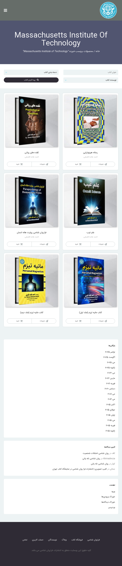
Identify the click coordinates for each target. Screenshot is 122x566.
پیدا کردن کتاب (31, 80)
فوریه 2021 (110, 383)
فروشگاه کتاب (77, 540)
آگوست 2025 (109, 357)
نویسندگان (52, 540)
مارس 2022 (110, 378)
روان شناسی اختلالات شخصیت (96, 453)
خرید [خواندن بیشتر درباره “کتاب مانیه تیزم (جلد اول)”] (76, 321)
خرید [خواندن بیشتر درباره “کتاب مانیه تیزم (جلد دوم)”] (17, 321)
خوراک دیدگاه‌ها (108, 502)
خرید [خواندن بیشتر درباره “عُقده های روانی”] (17, 164)
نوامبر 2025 (110, 352)
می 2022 (111, 373)
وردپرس (111, 507)
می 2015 (111, 420)
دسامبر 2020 (110, 389)
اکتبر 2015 (110, 404)
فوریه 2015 (110, 425)
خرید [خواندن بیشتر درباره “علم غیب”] (76, 244)
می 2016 (111, 399)
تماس (24, 540)
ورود (113, 491)
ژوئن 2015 (110, 415)
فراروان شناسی (93, 540)
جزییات (101, 164)
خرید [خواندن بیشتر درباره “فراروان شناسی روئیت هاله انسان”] (17, 244)
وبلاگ (64, 540)
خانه (97, 51)
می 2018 (111, 394)
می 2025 (111, 362)
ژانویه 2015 (110, 431)
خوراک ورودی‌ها (108, 497)
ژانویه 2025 (110, 367)
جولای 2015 (110, 410)
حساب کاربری (37, 540)
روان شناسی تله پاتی (91, 458)
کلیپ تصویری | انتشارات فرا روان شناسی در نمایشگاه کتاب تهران (79, 469)
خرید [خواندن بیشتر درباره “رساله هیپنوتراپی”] (76, 164)
